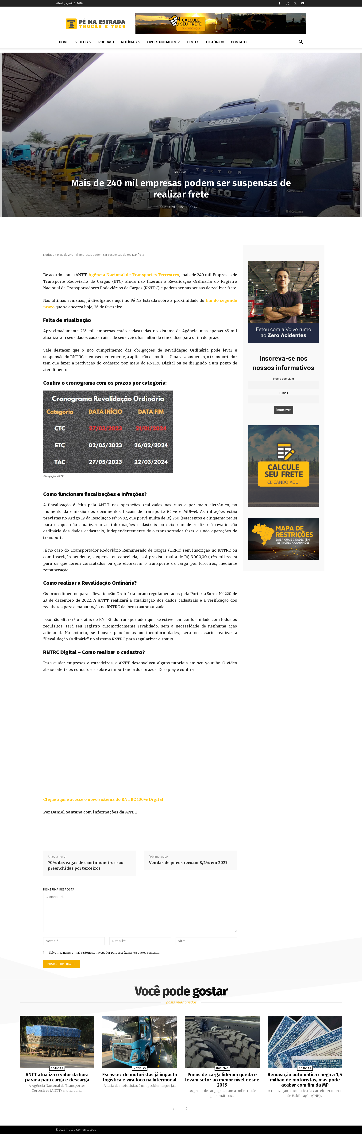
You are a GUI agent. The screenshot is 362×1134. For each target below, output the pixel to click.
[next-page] (185, 1109)
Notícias (130, 42)
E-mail (283, 393)
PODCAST (106, 42)
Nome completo (283, 378)
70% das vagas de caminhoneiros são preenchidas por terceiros (85, 865)
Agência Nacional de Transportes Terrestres (134, 274)
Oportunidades (163, 42)
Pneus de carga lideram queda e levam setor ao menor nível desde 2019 (222, 1080)
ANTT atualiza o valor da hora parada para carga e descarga (57, 1077)
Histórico (215, 42)
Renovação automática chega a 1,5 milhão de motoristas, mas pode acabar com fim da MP (305, 1080)
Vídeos (83, 42)
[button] (300, 42)
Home (64, 42)
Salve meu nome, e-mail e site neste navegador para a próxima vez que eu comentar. (104, 952)
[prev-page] (174, 1109)
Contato (238, 42)
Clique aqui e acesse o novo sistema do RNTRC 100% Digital (103, 799)
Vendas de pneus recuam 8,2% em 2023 (188, 862)
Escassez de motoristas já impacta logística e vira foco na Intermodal (139, 1077)
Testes (193, 42)
